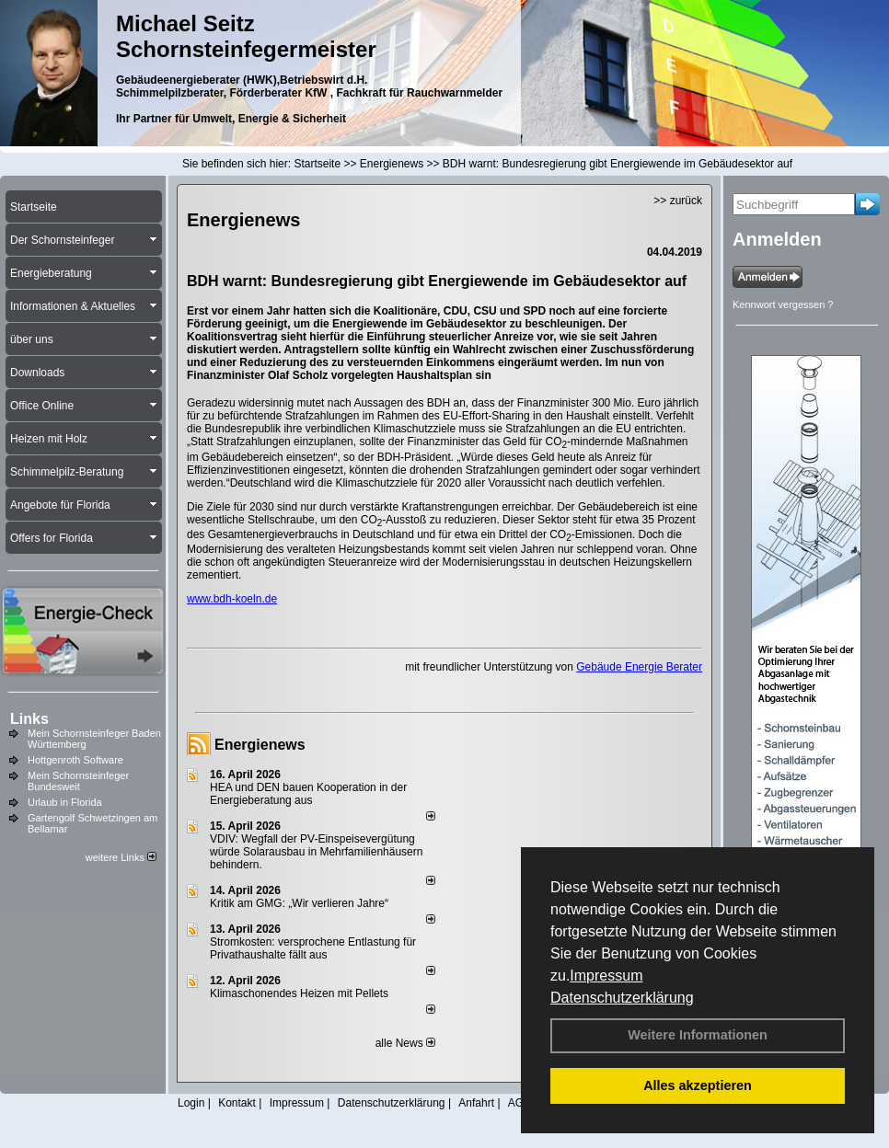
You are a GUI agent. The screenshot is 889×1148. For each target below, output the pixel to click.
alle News (405, 1043)
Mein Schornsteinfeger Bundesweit (78, 781)
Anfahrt (476, 1102)
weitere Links (121, 857)
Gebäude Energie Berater (639, 666)
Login (191, 1102)
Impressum (606, 975)
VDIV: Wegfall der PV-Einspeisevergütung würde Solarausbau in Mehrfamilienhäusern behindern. (316, 851)
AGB (519, 1102)
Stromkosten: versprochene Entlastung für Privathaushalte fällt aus (313, 948)
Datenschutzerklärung (622, 997)
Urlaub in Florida (65, 802)
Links (29, 719)
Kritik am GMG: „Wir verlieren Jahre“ (299, 903)
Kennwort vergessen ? (783, 304)
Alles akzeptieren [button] (697, 1085)
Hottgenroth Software (75, 759)
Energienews (260, 744)
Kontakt (237, 1102)
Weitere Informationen (698, 1034)
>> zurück (677, 200)
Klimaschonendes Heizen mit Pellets (299, 993)
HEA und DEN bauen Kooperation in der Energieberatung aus (308, 794)
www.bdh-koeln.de (232, 598)
